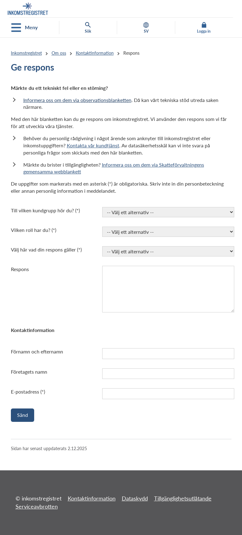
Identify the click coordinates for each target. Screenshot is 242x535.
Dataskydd (135, 498)
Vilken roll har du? (30, 230)
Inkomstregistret (26, 53)
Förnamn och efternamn (37, 351)
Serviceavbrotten (37, 506)
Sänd (22, 415)
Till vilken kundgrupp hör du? (42, 210)
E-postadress (25, 391)
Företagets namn (29, 372)
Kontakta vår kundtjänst (93, 145)
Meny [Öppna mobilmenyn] (24, 27)
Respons (20, 269)
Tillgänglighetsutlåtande (183, 498)
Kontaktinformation (95, 53)
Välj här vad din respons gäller (43, 249)
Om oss (59, 53)
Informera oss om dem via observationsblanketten (77, 100)
